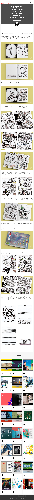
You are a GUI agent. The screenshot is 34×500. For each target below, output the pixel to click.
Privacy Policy (17, 498)
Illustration (6, 33)
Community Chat (22, 498)
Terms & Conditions (12, 498)
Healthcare (10, 33)
